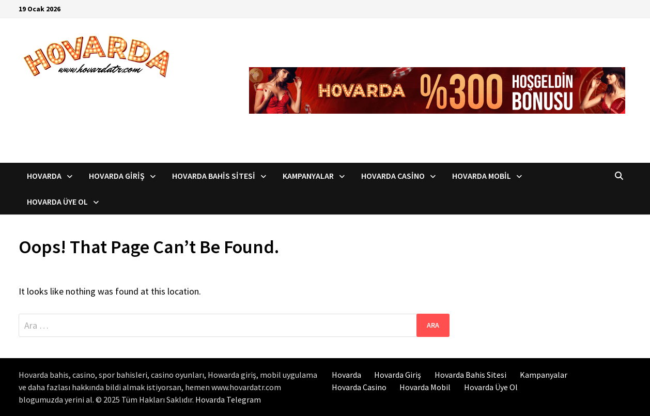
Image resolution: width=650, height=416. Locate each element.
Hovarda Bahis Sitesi (213, 176)
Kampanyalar (308, 176)
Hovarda (44, 176)
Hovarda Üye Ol (57, 201)
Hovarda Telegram (228, 399)
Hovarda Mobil (481, 176)
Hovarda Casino (393, 176)
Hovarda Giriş (117, 176)
